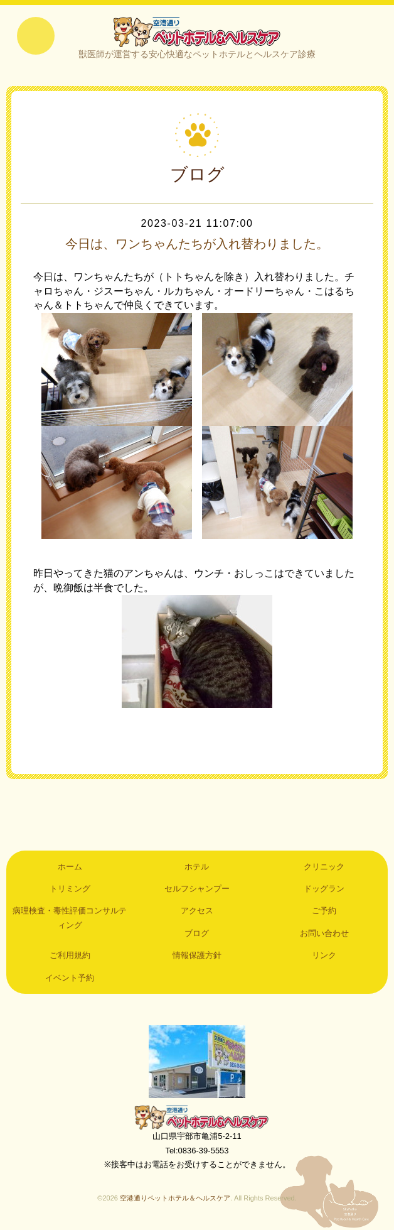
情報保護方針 (197, 955)
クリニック (324, 866)
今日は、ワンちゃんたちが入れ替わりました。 (197, 244)
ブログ (196, 933)
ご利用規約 (70, 955)
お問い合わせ (324, 933)
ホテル (196, 866)
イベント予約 (69, 977)
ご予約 (324, 910)
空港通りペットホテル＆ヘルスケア (197, 1116)
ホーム (70, 866)
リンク (324, 955)
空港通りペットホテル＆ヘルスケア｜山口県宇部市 (197, 31)
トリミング (70, 888)
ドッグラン (324, 888)
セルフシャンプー (197, 888)
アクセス (197, 910)
